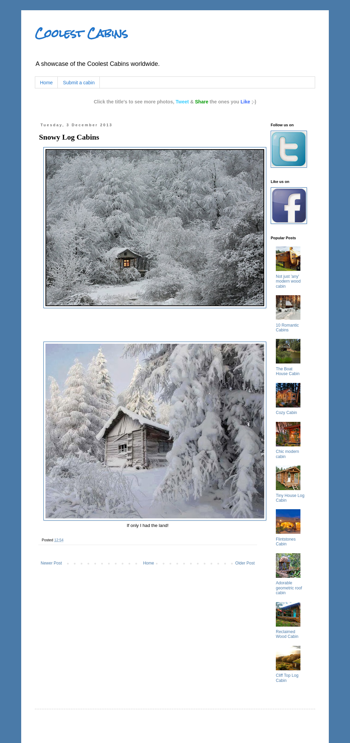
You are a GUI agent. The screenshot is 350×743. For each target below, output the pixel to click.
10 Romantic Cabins (287, 327)
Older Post (245, 563)
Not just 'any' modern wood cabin (288, 281)
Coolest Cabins (81, 33)
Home (46, 82)
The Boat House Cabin (287, 371)
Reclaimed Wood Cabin (287, 634)
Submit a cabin (79, 82)
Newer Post (51, 563)
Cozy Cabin (286, 412)
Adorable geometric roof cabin (289, 588)
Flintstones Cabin (286, 541)
